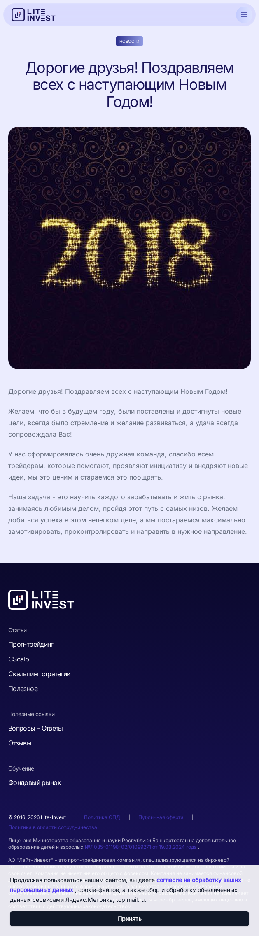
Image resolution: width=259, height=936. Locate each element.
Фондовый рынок (34, 782)
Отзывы (19, 743)
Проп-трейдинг (31, 644)
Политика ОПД (102, 817)
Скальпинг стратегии (39, 674)
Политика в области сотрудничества (52, 827)
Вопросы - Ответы (35, 728)
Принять (130, 918)
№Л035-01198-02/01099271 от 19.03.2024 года (141, 847)
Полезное (22, 689)
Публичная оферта (161, 817)
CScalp (18, 659)
